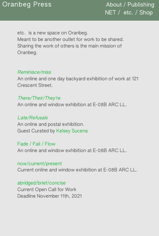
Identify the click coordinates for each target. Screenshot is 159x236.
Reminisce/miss (34, 72)
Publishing (141, 5)
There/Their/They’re (38, 98)
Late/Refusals (32, 118)
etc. (127, 13)
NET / (112, 13)
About (114, 5)
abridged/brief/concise (41, 183)
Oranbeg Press (27, 5)
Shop (146, 13)
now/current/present (39, 164)
